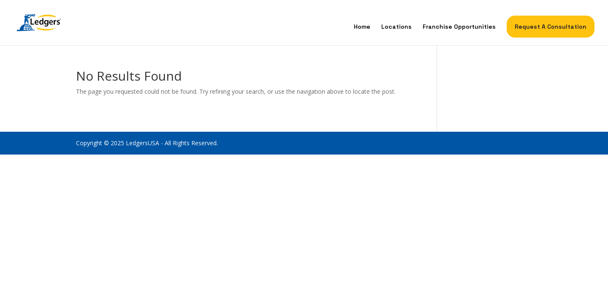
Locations (396, 27)
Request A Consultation (550, 26)
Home (362, 27)
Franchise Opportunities (459, 27)
